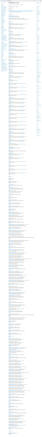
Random (15, 338)
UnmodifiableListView (3, 35)
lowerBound (2, 52)
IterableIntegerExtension (16, 11)
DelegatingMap (3, 14)
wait (9, 172)
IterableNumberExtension (21, 23)
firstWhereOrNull (12, 233)
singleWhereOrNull (12, 350)
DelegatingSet (12, 6)
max (9, 82)
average (10, 22)
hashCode (10, 52)
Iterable (9, 8)
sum (9, 160)
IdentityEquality (3, 21)
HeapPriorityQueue (3, 20)
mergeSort (2, 56)
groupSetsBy (11, 264)
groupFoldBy (11, 258)
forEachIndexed (11, 249)
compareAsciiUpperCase (4, 45)
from (37, 4)
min (9, 112)
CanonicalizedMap (3, 6)
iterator (10, 65)
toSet (9, 402)
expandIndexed (11, 224)
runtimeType (11, 147)
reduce (10, 313)
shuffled (10, 341)
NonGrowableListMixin (4, 29)
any (9, 184)
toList (9, 399)
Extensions (2, 62)
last (9, 68)
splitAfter (10, 375)
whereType (10, 427)
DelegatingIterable (3, 12)
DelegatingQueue (3, 15)
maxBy (2, 54)
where (10, 411)
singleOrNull (11, 153)
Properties (38, 6)
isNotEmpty (10, 62)
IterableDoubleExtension (26, 10)
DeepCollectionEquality (4, 10)
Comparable (16, 277)
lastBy (10, 286)
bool (12, 59)
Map (14, 187)
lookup (10, 298)
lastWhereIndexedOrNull (13, 292)
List (13, 172)
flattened (10, 41)
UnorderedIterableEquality (4, 40)
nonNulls (10, 143)
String (16, 187)
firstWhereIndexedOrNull (13, 230)
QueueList (2, 32)
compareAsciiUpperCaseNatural (5, 46)
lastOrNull (10, 71)
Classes (2, 4)
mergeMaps (2, 55)
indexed (10, 55)
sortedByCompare (12, 372)
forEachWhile (11, 255)
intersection (11, 267)
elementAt (10, 208)
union (10, 408)
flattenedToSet (11, 48)
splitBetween (11, 387)
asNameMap (11, 187)
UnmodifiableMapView (3, 37)
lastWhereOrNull (11, 295)
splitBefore (10, 381)
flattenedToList (11, 45)
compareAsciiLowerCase (4, 43)
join (9, 283)
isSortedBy (10, 277)
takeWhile (10, 396)
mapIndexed (11, 304)
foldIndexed (11, 240)
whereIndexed (11, 415)
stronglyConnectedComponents (5, 59)
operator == (11, 432)
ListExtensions (3, 71)
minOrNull (10, 127)
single (9, 150)
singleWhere (11, 344)
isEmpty (10, 59)
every (9, 218)
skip (9, 353)
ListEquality (2, 24)
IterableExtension (32, 10)
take (9, 393)
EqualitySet (11, 15)
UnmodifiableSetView (3, 39)
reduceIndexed (11, 317)
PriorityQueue (2, 31)
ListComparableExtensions (4, 70)
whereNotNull (11, 424)
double (13, 26)
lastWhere (10, 289)
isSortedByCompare (12, 280)
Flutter (1, 0)
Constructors (38, 2)
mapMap (2, 53)
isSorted (10, 271)
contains (10, 199)
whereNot (10, 418)
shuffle (2, 58)
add (9, 178)
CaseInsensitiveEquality (4, 7)
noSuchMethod (11, 310)
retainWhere (11, 333)
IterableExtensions (11, 11)
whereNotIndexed (12, 421)
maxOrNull (10, 97)
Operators (38, 135)
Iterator (13, 65)
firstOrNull (10, 33)
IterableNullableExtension (29, 11)
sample (10, 338)
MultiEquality (2, 28)
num (13, 23)
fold (9, 236)
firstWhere (10, 227)
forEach (10, 246)
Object (9, 6)
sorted (10, 362)
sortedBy (10, 369)
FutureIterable (14, 10)
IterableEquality (3, 22)
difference (10, 205)
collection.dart (4, 0)
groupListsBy (11, 261)
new (36, 3)
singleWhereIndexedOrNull (13, 347)
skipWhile (10, 356)
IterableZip (2, 23)
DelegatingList (3, 13)
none (9, 307)
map (9, 301)
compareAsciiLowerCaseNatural (5, 44)
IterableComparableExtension (19, 10)
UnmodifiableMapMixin (4, 36)
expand (10, 221)
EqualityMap (2, 18)
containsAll (10, 202)
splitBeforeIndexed (12, 384)
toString (10, 405)
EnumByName (10, 10)
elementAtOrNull (12, 212)
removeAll (10, 323)
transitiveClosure (3, 60)
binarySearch (2, 42)
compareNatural (3, 47)
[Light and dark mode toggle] (40, 0)
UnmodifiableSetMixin (3, 38)
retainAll (10, 329)
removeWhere (11, 326)
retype (10, 336)
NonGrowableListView (3, 30)
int (13, 27)
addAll (10, 181)
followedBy (10, 243)
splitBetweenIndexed (12, 390)
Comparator (13, 274)
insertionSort (2, 50)
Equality (20, 4)
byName (10, 190)
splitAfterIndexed (12, 378)
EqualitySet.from (12, 18)
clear (9, 196)
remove (10, 320)
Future (12, 172)
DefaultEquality (3, 11)
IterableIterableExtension (23, 11)
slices (9, 359)
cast (9, 193)
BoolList (2, 5)
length (10, 79)
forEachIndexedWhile (12, 252)
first (9, 30)
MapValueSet (2, 27)
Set (9, 4)
